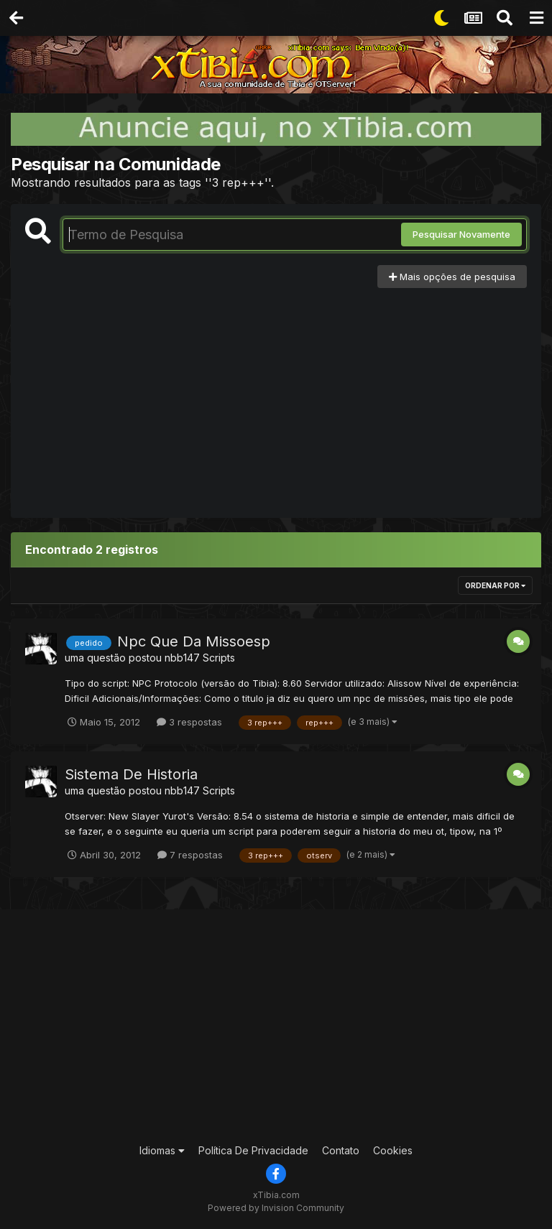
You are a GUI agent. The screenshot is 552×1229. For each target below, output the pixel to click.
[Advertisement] (276, 395)
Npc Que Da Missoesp (193, 641)
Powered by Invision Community (276, 1207)
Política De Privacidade (253, 1150)
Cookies (393, 1150)
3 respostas (189, 722)
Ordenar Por (495, 585)
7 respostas (190, 855)
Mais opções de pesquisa (452, 276)
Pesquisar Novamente (461, 234)
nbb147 (182, 657)
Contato (340, 1150)
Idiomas (162, 1150)
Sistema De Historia (131, 774)
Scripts (219, 657)
